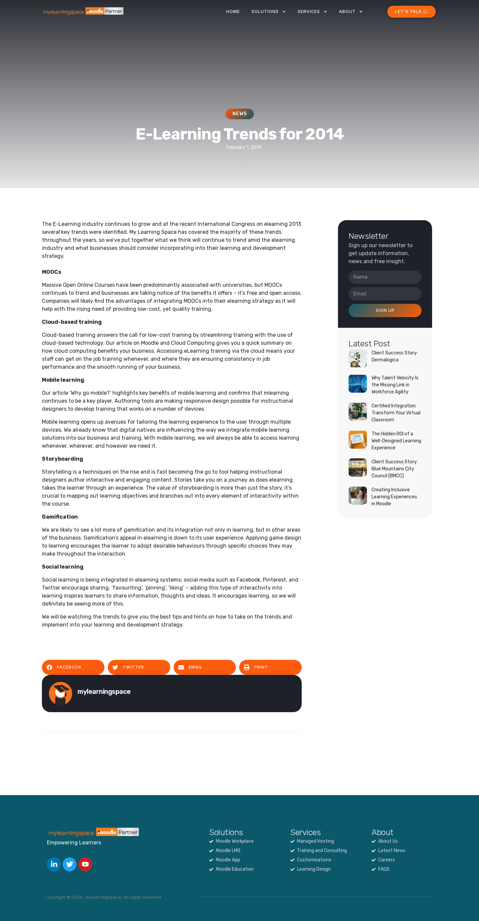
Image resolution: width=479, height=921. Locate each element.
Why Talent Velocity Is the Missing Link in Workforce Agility (395, 385)
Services (312, 11)
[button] (73, 667)
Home (233, 11)
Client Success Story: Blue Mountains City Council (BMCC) (395, 469)
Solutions (268, 11)
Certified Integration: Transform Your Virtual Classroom (396, 413)
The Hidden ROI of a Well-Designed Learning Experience (396, 441)
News (240, 114)
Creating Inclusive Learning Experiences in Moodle (394, 497)
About (351, 11)
